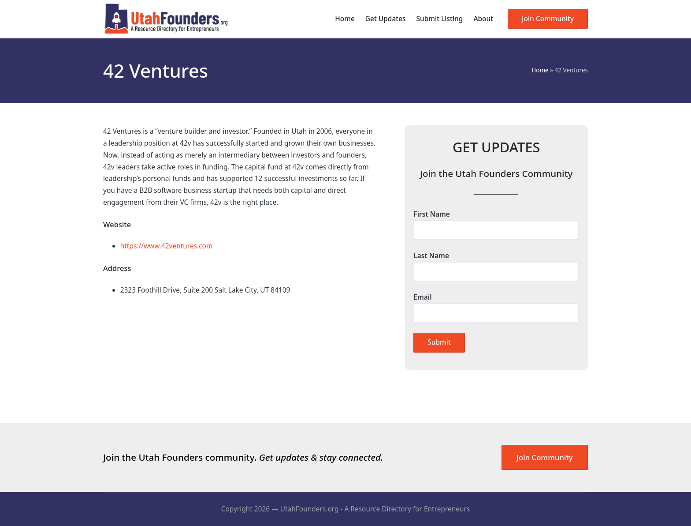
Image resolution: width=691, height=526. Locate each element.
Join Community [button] (544, 457)
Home (539, 70)
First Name (496, 222)
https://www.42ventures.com (166, 246)
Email (496, 305)
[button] (548, 19)
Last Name (496, 263)
